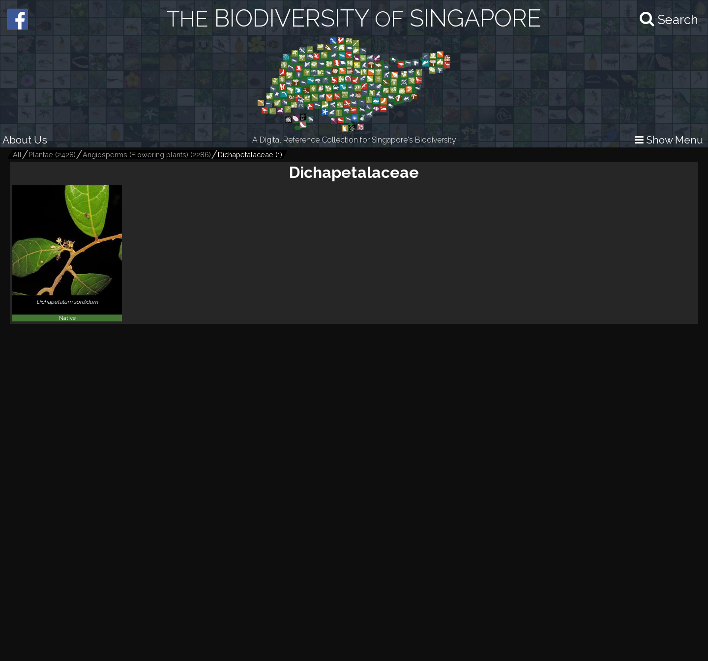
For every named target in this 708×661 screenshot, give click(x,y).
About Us (24, 140)
